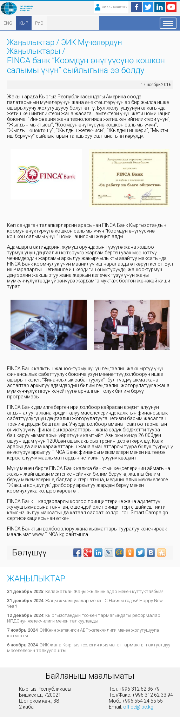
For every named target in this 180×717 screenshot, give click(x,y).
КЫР (23, 23)
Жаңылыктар (30, 42)
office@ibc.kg (138, 707)
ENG (8, 23)
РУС (39, 23)
